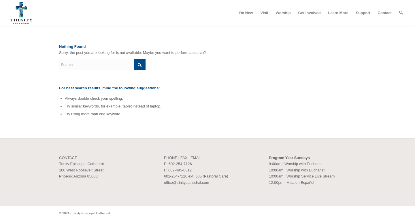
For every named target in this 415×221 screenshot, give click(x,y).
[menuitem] (245, 13)
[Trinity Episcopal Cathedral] (21, 13)
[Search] (401, 13)
